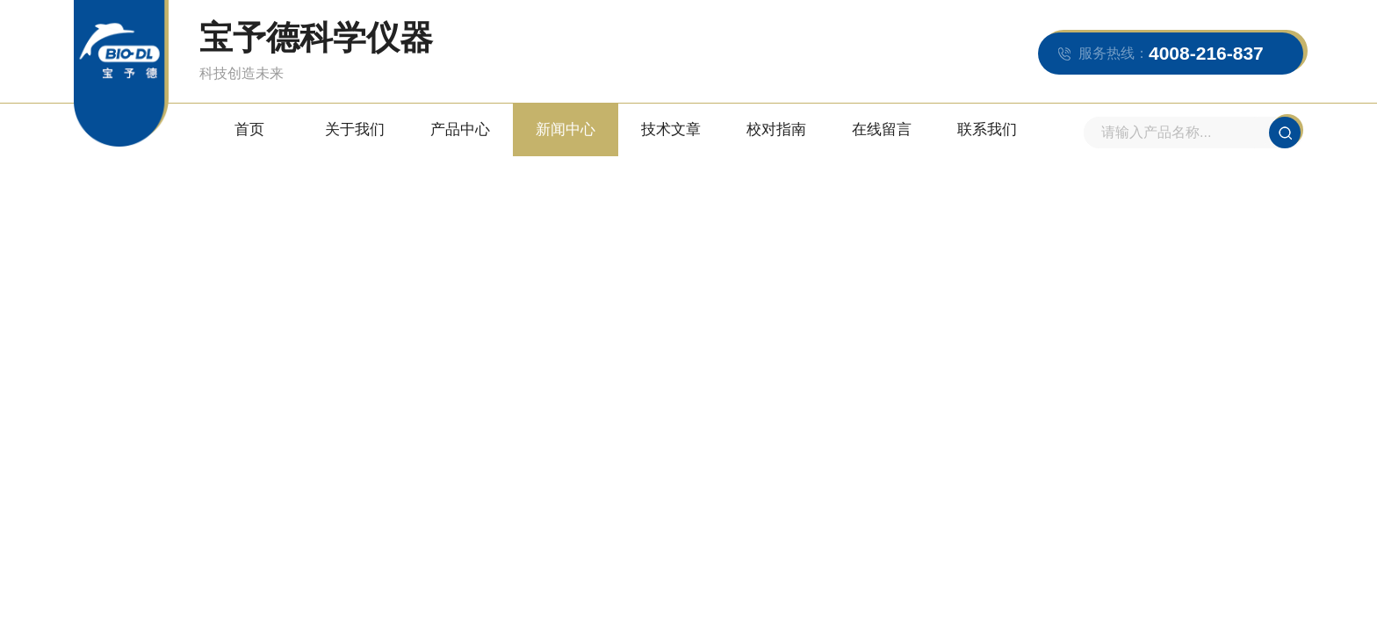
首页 (249, 129)
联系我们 (987, 129)
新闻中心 (565, 129)
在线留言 (882, 129)
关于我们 (355, 129)
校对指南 (776, 129)
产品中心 (460, 129)
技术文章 (671, 129)
